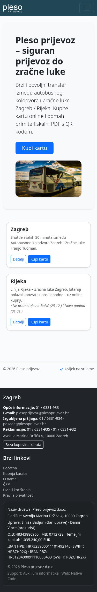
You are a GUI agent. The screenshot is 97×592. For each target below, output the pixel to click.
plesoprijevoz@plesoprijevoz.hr (42, 412)
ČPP (6, 484)
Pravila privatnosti (18, 495)
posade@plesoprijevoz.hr (24, 423)
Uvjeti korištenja (17, 489)
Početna (10, 467)
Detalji (18, 259)
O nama (10, 478)
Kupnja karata (15, 473)
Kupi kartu (34, 147)
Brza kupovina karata (23, 444)
